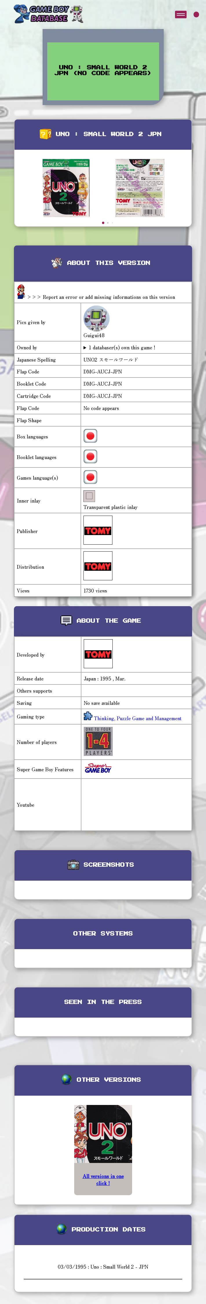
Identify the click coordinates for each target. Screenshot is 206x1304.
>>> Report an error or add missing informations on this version (101, 296)
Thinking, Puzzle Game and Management (136, 718)
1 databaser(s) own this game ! (122, 347)
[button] (103, 223)
